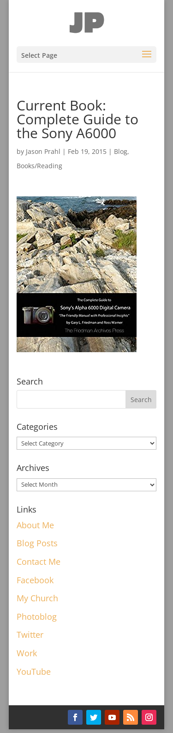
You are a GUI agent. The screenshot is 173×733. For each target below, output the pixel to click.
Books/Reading (39, 165)
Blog (120, 151)
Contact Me (38, 561)
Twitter (30, 634)
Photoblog (37, 616)
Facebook (35, 580)
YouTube (34, 671)
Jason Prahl (43, 151)
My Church (37, 598)
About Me (35, 525)
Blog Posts (37, 543)
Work (27, 653)
